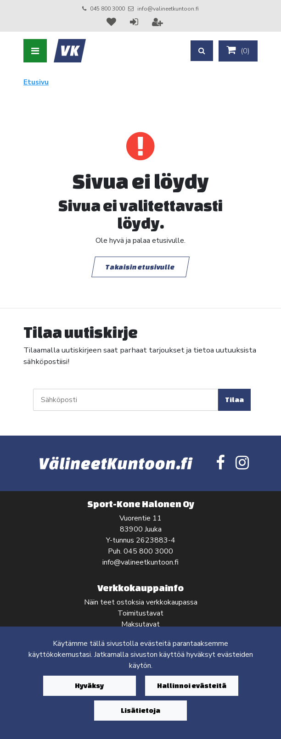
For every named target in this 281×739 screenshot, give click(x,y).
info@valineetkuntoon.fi (168, 8)
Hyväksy (89, 685)
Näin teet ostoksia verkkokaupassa (140, 602)
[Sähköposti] (125, 400)
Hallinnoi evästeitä (191, 685)
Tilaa (234, 399)
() (238, 50)
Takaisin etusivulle (140, 267)
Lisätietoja (140, 710)
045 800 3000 (107, 8)
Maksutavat (140, 624)
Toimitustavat (140, 613)
